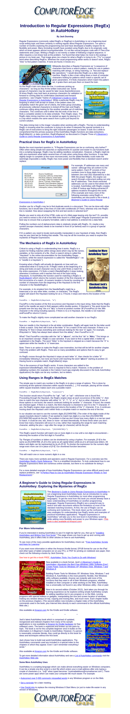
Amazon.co (40, 653)
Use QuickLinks (28, 689)
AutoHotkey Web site (28, 660)
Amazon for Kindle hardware (60, 626)
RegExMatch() (25, 278)
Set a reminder (27, 685)
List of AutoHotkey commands (88, 657)
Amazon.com (40, 612)
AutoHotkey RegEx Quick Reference (35, 463)
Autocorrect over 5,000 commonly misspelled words (44, 680)
